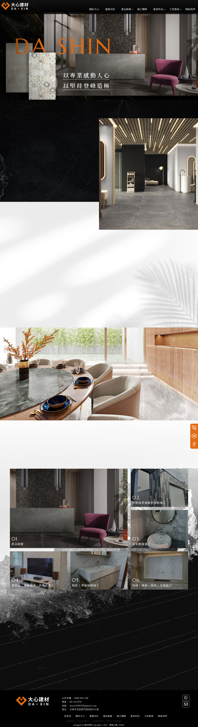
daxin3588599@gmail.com (83, 705)
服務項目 (107, 9)
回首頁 (68, 715)
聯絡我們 (187, 9)
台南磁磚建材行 (83, 721)
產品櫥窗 (123, 9)
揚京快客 (88, 724)
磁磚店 (109, 721)
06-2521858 (76, 701)
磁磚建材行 (71, 721)
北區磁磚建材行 (98, 721)
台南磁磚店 (117, 721)
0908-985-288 (81, 698)
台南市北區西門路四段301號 (84, 709)
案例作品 (155, 9)
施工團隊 (139, 9)
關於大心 (91, 9)
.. (108, 724)
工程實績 (171, 9)
